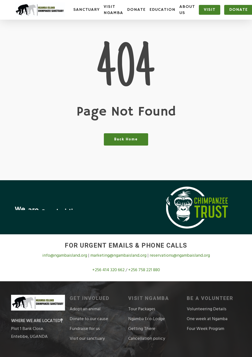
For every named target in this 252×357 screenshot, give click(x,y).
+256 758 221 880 (144, 270)
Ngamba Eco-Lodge (146, 319)
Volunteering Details (206, 309)
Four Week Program (205, 329)
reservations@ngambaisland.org (180, 255)
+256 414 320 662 (109, 270)
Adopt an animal (85, 309)
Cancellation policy (146, 338)
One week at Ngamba (207, 319)
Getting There (141, 329)
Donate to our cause (89, 319)
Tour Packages (141, 309)
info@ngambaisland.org (65, 255)
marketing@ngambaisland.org (118, 255)
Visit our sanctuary (87, 338)
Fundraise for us (85, 329)
